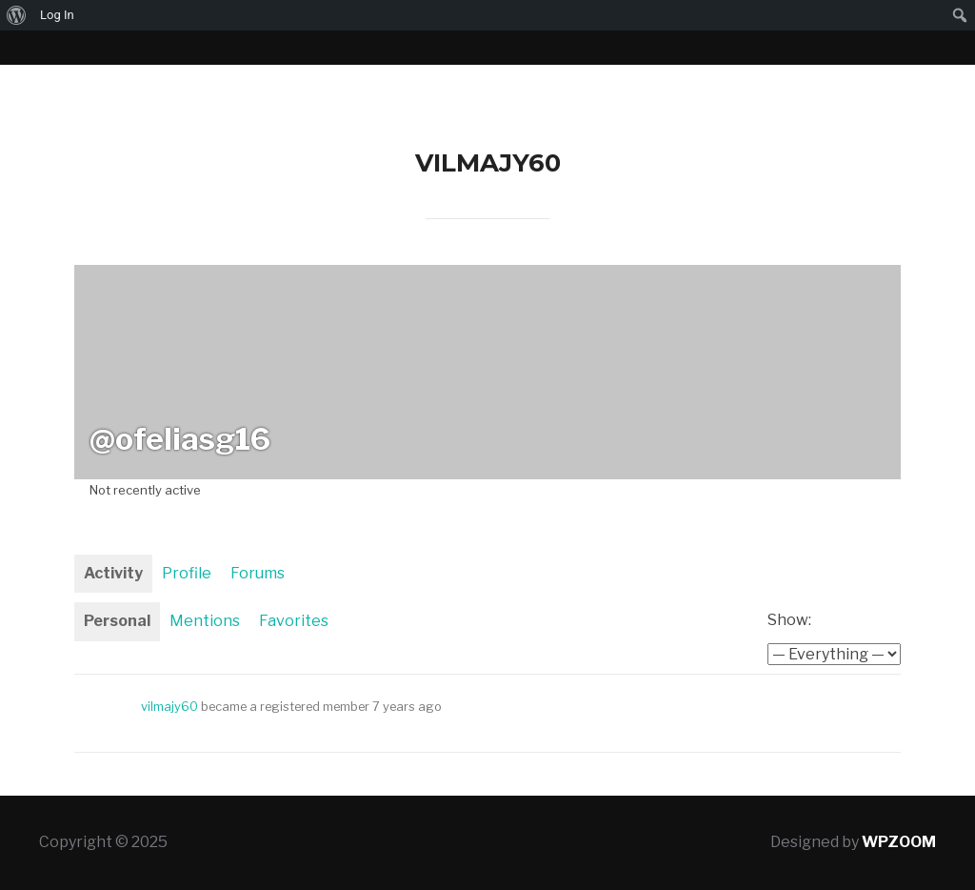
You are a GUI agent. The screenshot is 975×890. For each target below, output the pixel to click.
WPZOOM (899, 842)
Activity (113, 573)
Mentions (204, 621)
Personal (117, 621)
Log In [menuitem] (57, 15)
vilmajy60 (169, 706)
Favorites (293, 621)
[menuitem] (16, 15)
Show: (789, 620)
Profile (186, 573)
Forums (257, 573)
